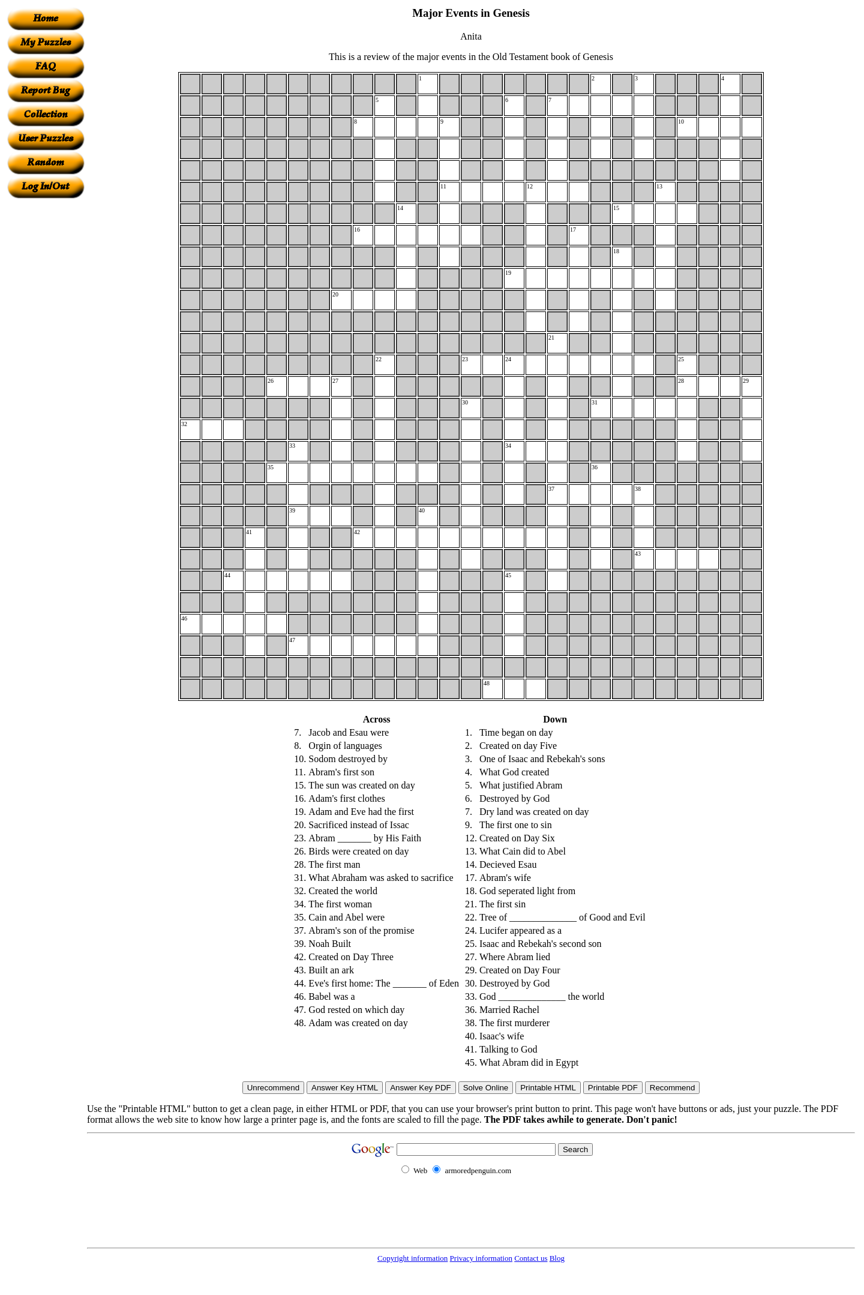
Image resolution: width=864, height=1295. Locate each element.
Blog (557, 1258)
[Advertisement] (46, 379)
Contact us (530, 1258)
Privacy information (481, 1258)
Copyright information (412, 1258)
